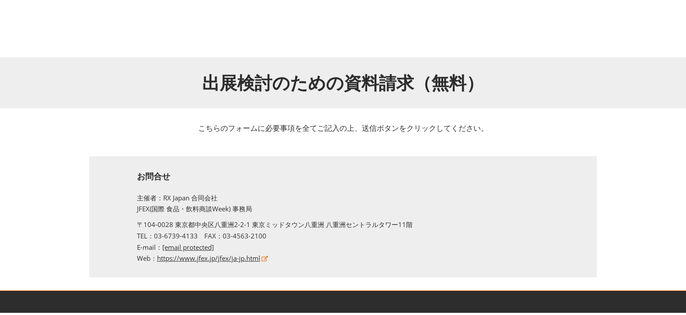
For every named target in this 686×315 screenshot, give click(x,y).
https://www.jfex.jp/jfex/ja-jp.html (208, 258)
